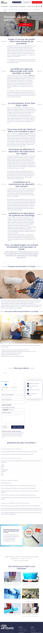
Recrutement (33, 630)
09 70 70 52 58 (18, 2)
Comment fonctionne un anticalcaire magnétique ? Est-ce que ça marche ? (30, 584)
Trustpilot (5, 372)
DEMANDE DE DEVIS (26, 2)
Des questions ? (22, 6)
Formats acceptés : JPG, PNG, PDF (8, 407)
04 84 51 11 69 (25, 24)
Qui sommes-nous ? (5, 6)
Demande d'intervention (36, 2)
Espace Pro (33, 628)
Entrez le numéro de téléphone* (8, 394)
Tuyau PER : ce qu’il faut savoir (12, 614)
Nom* (3, 389)
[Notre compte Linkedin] (36, 6)
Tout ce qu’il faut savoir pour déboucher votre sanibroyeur (30, 615)
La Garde (20, 45)
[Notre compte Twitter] (41, 6)
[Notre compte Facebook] (39, 6)
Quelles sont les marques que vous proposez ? (11, 458)
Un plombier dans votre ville (36, 632)
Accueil (4, 9)
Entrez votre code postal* (6, 399)
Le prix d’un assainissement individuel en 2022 (30, 600)
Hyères (33, 55)
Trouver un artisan (31, 6)
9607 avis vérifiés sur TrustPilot (24, 558)
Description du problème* (6, 412)
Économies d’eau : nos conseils (12, 599)
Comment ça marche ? (14, 6)
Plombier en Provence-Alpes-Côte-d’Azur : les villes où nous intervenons (21, 9)
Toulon (27, 55)
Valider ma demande (18, 427)
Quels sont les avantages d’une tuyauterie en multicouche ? (12, 584)
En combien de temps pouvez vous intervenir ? (11, 449)
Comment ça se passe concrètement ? (10, 480)
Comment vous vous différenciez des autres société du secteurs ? (15, 503)
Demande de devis (10, 24)
